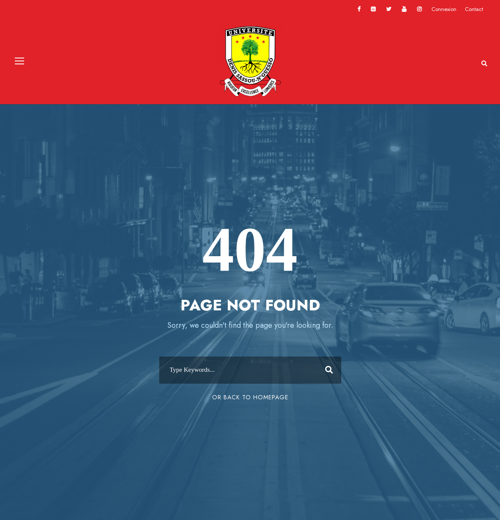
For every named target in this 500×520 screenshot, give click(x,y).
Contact (474, 9)
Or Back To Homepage (250, 397)
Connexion (443, 9)
